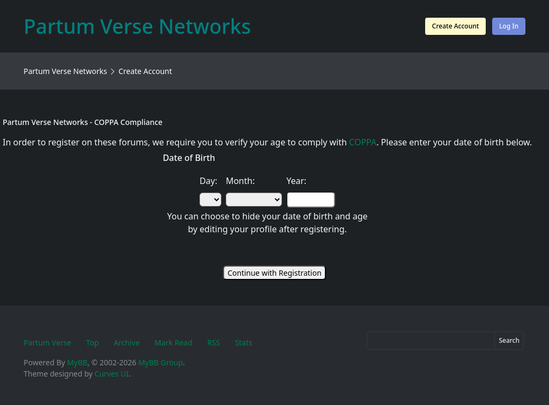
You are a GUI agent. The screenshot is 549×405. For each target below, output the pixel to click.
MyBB (77, 362)
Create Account (455, 26)
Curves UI (111, 374)
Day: (208, 181)
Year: (296, 181)
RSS (213, 342)
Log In (508, 26)
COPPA (362, 142)
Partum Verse (47, 342)
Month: (240, 181)
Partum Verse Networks (65, 71)
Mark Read (173, 342)
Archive (126, 342)
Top (92, 342)
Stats (243, 342)
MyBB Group (160, 362)
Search (509, 340)
